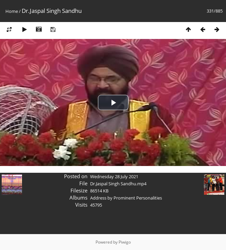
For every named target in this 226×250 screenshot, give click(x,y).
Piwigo (125, 242)
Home (11, 11)
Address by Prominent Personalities (126, 198)
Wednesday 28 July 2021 (114, 176)
